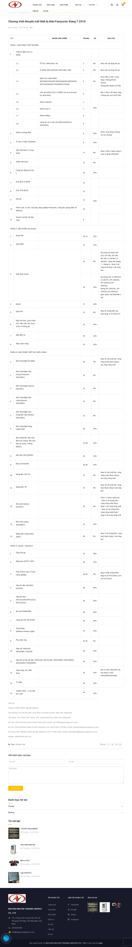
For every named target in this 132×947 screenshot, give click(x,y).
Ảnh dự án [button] (92, 898)
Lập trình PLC (26, 873)
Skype (73, 915)
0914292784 (17, 928)
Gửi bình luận (16, 788)
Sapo (101, 943)
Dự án (45, 11)
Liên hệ (35, 11)
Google (74, 910)
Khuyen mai (20, 744)
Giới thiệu (51, 5)
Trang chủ (37, 5)
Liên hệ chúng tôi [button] (76, 898)
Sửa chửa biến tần (28, 845)
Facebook (75, 905)
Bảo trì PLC (25, 861)
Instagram (75, 919)
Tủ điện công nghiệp (29, 829)
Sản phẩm (65, 5)
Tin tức (93, 5)
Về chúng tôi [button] (54, 898)
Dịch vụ (79, 5)
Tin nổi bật (14, 821)
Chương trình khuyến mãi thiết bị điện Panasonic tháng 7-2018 (47, 21)
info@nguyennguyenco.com (23, 932)
